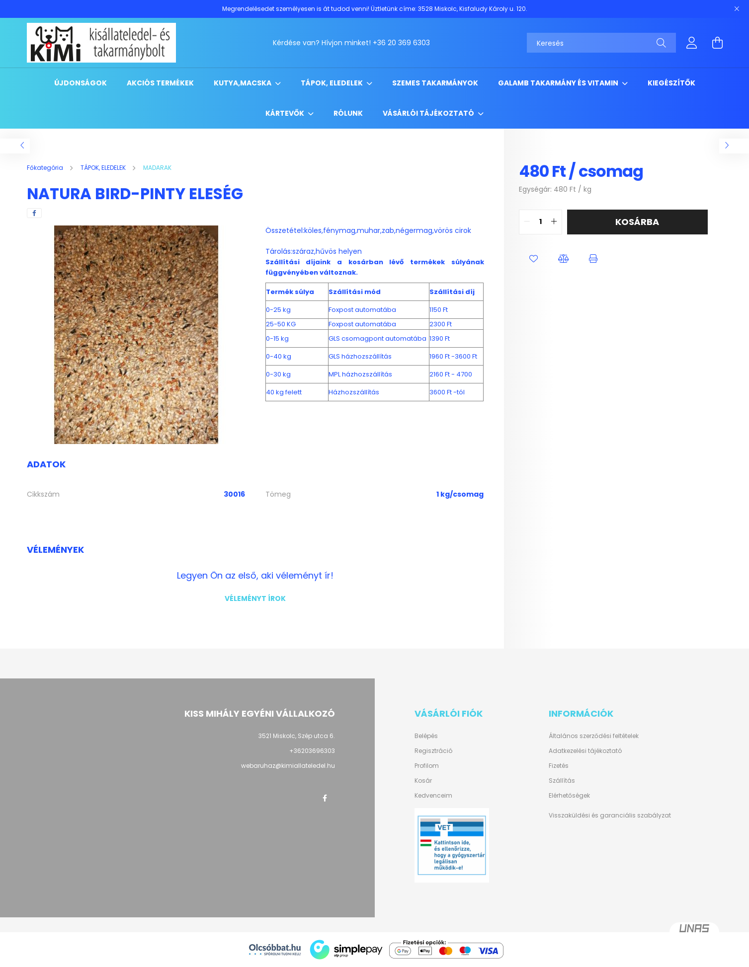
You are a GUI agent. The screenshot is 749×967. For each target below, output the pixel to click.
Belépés (426, 736)
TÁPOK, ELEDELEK (332, 83)
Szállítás (562, 780)
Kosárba (637, 222)
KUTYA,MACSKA (243, 83)
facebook (325, 798)
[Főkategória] (46, 167)
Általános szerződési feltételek (594, 736)
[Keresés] (601, 43)
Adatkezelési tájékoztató (585, 750)
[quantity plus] (554, 222)
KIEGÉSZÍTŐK (671, 83)
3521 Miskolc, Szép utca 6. (296, 736)
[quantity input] (540, 222)
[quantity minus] (526, 222)
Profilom (427, 765)
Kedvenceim (433, 795)
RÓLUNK (348, 113)
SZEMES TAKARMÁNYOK (435, 83)
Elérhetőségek (569, 795)
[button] (534, 259)
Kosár (423, 780)
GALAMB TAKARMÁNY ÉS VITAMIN (559, 83)
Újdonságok (80, 83)
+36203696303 (312, 750)
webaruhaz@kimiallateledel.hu (288, 765)
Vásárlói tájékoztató (429, 113)
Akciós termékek (160, 83)
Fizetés (559, 765)
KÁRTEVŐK (285, 113)
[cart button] (718, 43)
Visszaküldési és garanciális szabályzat (610, 815)
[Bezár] (736, 8)
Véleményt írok (255, 598)
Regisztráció (433, 750)
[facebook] (34, 213)
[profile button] (692, 43)
